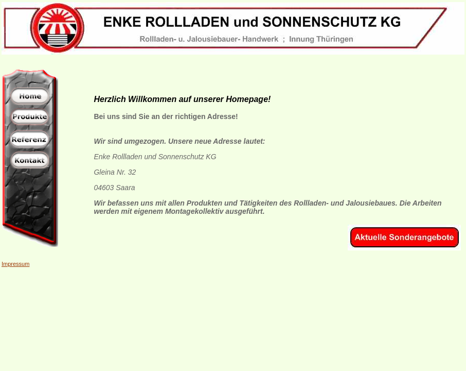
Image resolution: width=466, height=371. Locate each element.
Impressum (15, 264)
